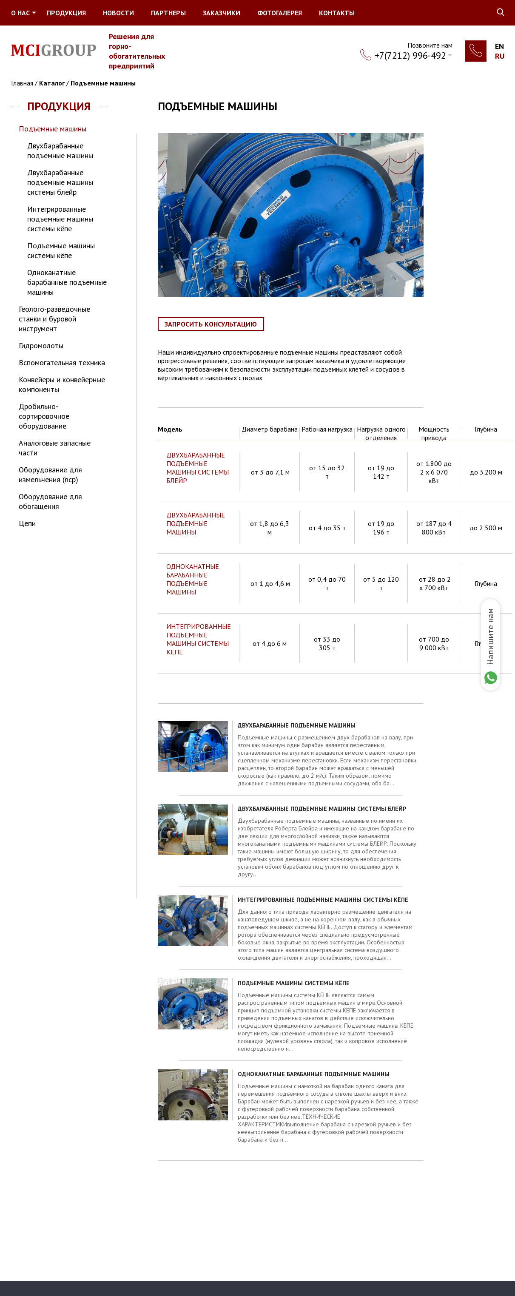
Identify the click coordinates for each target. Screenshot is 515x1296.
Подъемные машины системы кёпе (61, 250)
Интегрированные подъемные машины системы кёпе (60, 218)
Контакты (337, 13)
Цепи (27, 523)
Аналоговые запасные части (55, 448)
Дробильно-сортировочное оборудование (44, 416)
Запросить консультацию (211, 324)
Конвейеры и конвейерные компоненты (62, 384)
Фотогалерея (279, 13)
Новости (118, 13)
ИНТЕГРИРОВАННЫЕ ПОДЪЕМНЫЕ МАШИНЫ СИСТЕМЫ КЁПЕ (198, 639)
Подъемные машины (103, 83)
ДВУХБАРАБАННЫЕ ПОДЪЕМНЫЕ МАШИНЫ (195, 523)
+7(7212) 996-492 (410, 55)
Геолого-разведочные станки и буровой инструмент (54, 318)
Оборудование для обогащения (50, 501)
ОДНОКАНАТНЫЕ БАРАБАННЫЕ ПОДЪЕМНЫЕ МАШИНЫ (192, 579)
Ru (499, 56)
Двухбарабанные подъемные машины (60, 150)
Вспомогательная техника (62, 362)
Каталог (52, 83)
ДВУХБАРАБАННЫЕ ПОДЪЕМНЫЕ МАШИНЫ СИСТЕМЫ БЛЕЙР (197, 468)
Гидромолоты (41, 345)
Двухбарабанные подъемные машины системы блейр (60, 182)
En (499, 46)
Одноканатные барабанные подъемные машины (67, 282)
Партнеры (168, 13)
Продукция (66, 13)
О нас (20, 13)
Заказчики (221, 13)
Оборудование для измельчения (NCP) (50, 474)
